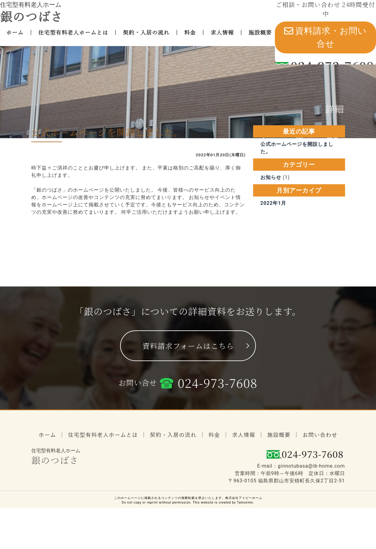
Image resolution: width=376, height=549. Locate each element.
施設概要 (260, 37)
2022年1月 (273, 231)
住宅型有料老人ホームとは (73, 37)
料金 (190, 37)
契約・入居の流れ (146, 37)
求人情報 (222, 37)
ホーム (15, 37)
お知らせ (270, 205)
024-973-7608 (217, 407)
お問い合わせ (319, 460)
